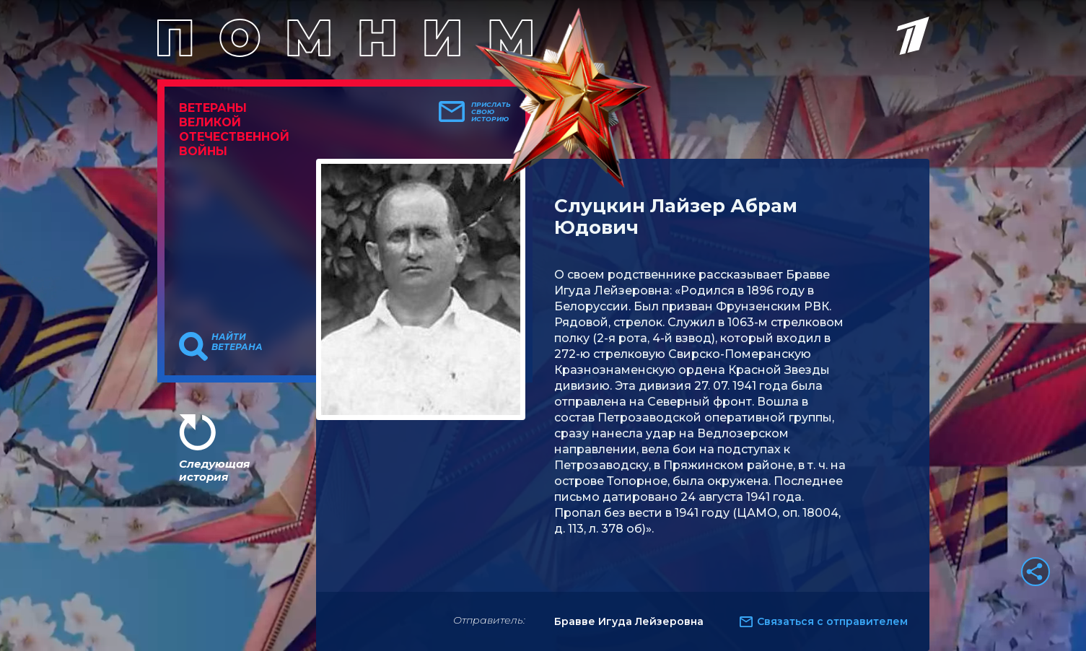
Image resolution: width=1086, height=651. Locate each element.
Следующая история (214, 470)
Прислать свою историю (491, 112)
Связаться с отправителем (832, 621)
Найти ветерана (237, 342)
